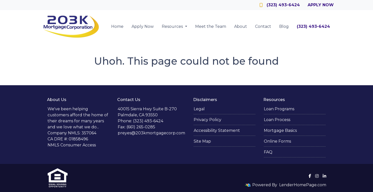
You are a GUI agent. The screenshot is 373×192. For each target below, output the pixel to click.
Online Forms (277, 141)
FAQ (268, 152)
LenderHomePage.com (302, 184)
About (240, 26)
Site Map (202, 141)
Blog (284, 26)
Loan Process (277, 119)
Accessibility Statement (217, 130)
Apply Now (321, 5)
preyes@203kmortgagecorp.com (151, 133)
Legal (199, 109)
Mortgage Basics (280, 130)
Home (117, 26)
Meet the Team (210, 26)
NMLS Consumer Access (72, 145)
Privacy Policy (207, 119)
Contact (263, 26)
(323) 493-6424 (280, 5)
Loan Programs (279, 109)
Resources (173, 26)
